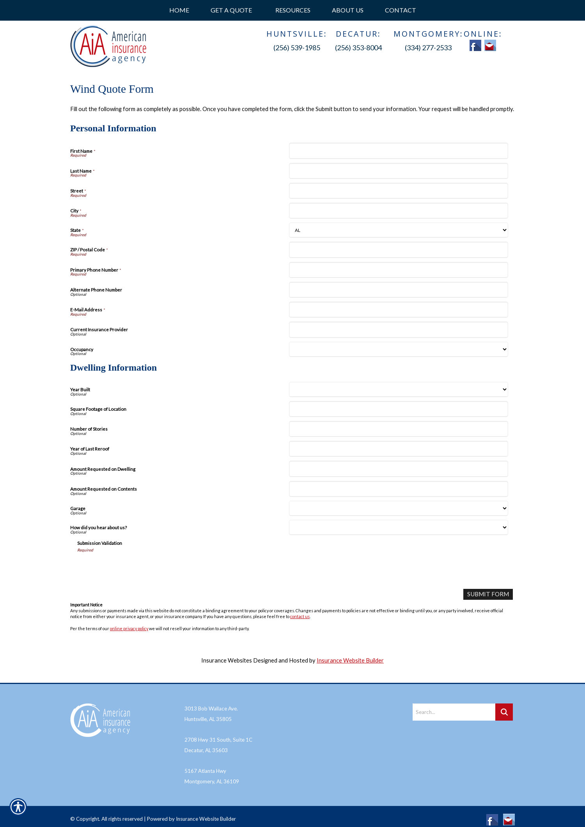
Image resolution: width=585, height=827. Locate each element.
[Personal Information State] (398, 230)
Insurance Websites (226, 660)
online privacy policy (129, 628)
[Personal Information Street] (398, 191)
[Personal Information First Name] (398, 151)
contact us (300, 616)
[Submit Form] (488, 594)
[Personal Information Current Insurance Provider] (398, 330)
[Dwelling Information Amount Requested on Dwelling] (398, 469)
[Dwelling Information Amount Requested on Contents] (398, 489)
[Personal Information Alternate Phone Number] (398, 290)
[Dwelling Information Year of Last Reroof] (398, 449)
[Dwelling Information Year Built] (398, 389)
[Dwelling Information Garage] (398, 508)
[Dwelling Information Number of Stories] (398, 429)
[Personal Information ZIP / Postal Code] (398, 250)
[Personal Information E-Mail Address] (398, 310)
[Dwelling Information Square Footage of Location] (398, 409)
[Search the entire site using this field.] (454, 705)
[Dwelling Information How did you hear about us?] (398, 527)
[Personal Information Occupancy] (398, 349)
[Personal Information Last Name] (398, 171)
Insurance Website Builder (350, 660)
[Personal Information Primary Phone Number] (398, 270)
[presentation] (136, 568)
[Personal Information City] (398, 211)
